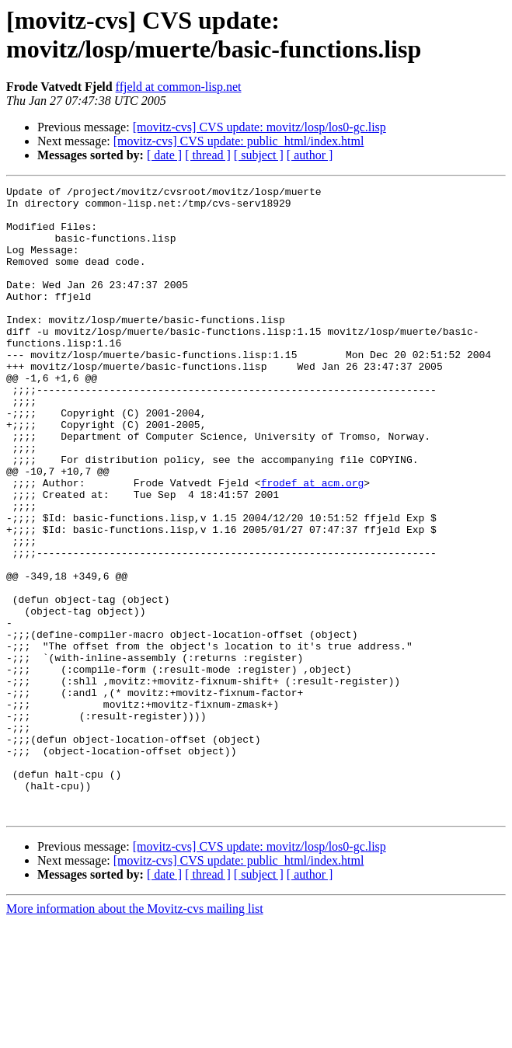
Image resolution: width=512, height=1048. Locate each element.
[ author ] (310, 155)
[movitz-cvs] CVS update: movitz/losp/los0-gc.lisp (259, 127)
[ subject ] (259, 155)
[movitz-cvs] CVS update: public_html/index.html (238, 141)
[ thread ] (208, 155)
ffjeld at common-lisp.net (179, 86)
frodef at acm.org (312, 543)
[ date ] (164, 155)
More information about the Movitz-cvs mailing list (134, 1034)
